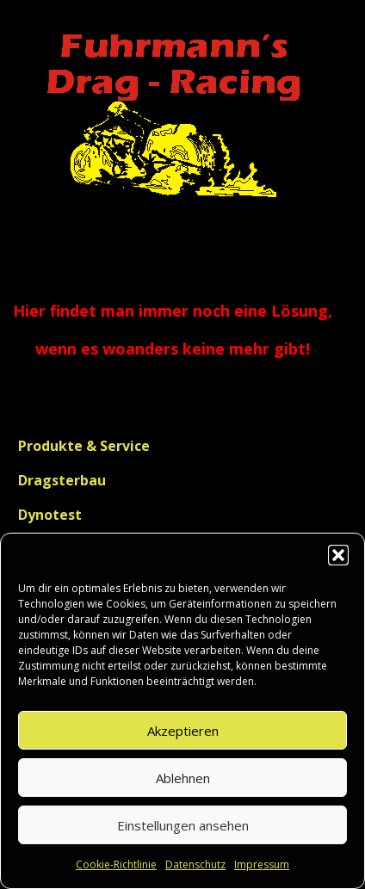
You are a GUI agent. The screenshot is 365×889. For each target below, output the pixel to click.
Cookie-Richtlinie (116, 864)
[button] (338, 555)
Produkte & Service (84, 445)
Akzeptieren (183, 730)
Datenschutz (195, 864)
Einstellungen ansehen (183, 825)
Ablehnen (183, 778)
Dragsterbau (62, 480)
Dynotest (50, 514)
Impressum (261, 864)
